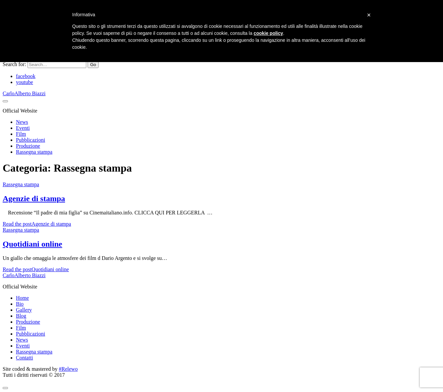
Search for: (14, 64)
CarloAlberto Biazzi (24, 93)
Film (21, 134)
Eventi (23, 128)
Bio (20, 304)
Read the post (37, 224)
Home (22, 298)
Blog (21, 316)
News (22, 122)
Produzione (28, 146)
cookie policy (268, 33)
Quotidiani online (32, 244)
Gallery (24, 310)
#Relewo (68, 369)
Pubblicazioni (30, 140)
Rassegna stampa (34, 152)
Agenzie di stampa (34, 198)
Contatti (24, 357)
